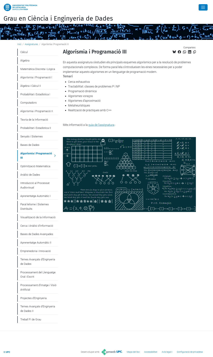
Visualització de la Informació (38, 217)
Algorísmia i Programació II (36, 111)
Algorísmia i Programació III (36, 155)
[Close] (203, 7)
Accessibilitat (150, 352)
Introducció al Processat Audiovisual (34, 185)
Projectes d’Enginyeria (33, 298)
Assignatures (31, 44)
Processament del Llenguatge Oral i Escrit (38, 274)
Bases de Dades (29, 144)
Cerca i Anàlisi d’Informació (36, 225)
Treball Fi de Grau (30, 319)
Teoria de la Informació (34, 119)
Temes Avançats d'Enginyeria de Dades (37, 261)
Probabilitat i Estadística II (35, 128)
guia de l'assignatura (101, 124)
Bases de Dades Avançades (36, 234)
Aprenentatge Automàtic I (35, 196)
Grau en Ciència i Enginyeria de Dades (58, 18)
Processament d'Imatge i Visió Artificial (38, 287)
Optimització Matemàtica (35, 166)
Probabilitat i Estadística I (35, 94)
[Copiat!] (194, 52)
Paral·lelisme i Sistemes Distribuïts (34, 206)
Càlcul (24, 52)
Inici (19, 44)
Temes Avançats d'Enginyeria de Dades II (37, 308)
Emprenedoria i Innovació (35, 251)
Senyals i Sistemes (31, 136)
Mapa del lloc (133, 352)
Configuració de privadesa (190, 352)
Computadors (28, 102)
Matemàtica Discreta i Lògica (37, 69)
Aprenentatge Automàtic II (35, 242)
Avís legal (166, 352)
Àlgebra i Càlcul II (30, 85)
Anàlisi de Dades (30, 174)
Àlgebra (24, 60)
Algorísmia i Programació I (36, 77)
